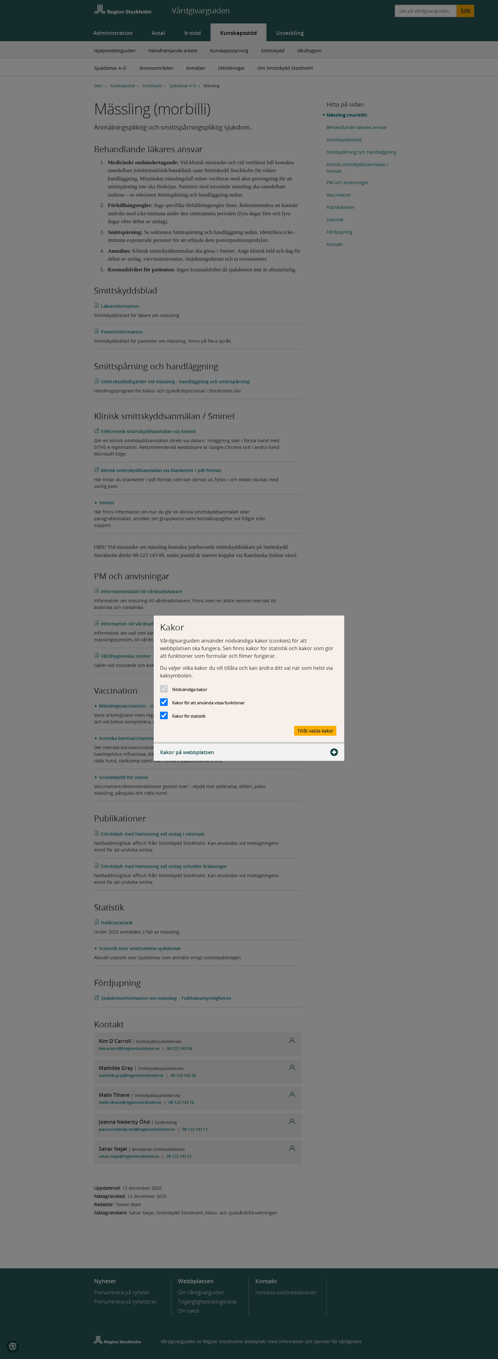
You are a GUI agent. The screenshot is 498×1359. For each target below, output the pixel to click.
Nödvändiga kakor (189, 689)
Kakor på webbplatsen (249, 752)
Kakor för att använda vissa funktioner (208, 702)
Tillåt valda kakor (315, 731)
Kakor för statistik (188, 716)
